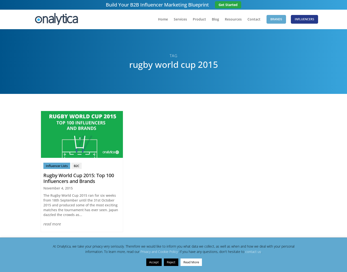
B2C (76, 166)
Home (163, 19)
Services (180, 19)
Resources (233, 19)
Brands (276, 19)
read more (52, 224)
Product (199, 19)
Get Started (228, 4)
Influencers (304, 19)
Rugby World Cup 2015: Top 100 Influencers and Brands (78, 178)
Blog (215, 19)
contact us (253, 251)
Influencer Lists (57, 166)
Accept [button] (154, 262)
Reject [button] (171, 262)
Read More (191, 262)
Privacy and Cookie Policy (159, 251)
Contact (253, 19)
